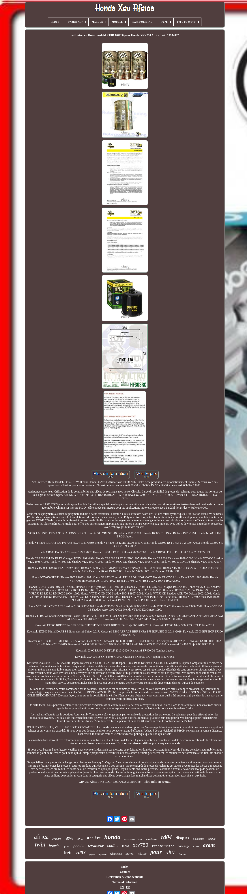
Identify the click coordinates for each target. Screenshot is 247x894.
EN (122, 887)
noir (140, 839)
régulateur (102, 854)
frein (68, 852)
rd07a (69, 838)
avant (209, 845)
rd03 (81, 852)
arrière (93, 837)
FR (128, 887)
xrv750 (140, 845)
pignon (92, 854)
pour (156, 852)
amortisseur (152, 839)
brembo (54, 845)
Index (124, 866)
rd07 (170, 852)
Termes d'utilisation (124, 882)
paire (66, 846)
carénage (184, 846)
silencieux (116, 853)
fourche (182, 854)
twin (40, 844)
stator (143, 853)
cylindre (56, 839)
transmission (163, 846)
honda (112, 837)
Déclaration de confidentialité (124, 876)
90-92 (80, 838)
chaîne (112, 845)
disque (212, 838)
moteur (130, 853)
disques (182, 838)
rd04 (166, 837)
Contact (125, 871)
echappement (129, 839)
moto (125, 846)
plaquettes (198, 838)
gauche (78, 845)
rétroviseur (96, 846)
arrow (196, 846)
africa (41, 836)
